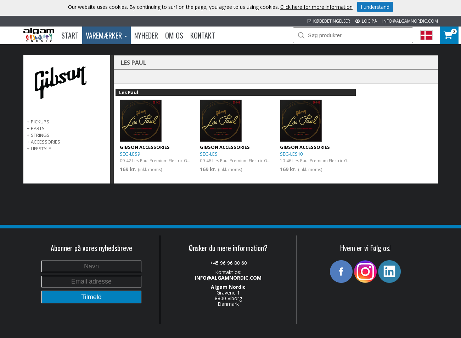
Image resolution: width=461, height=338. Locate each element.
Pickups (40, 121)
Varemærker (106, 35)
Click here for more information (316, 7)
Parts (38, 128)
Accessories (45, 142)
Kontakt (202, 35)
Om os (174, 35)
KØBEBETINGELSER (329, 21)
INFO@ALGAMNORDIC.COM (410, 21)
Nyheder (146, 35)
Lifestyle (41, 148)
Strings (40, 135)
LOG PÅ (366, 21)
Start (70, 35)
